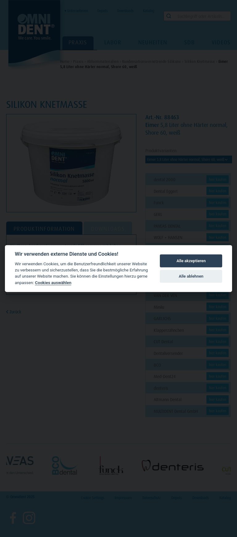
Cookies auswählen (53, 282)
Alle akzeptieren (191, 260)
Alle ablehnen (191, 276)
